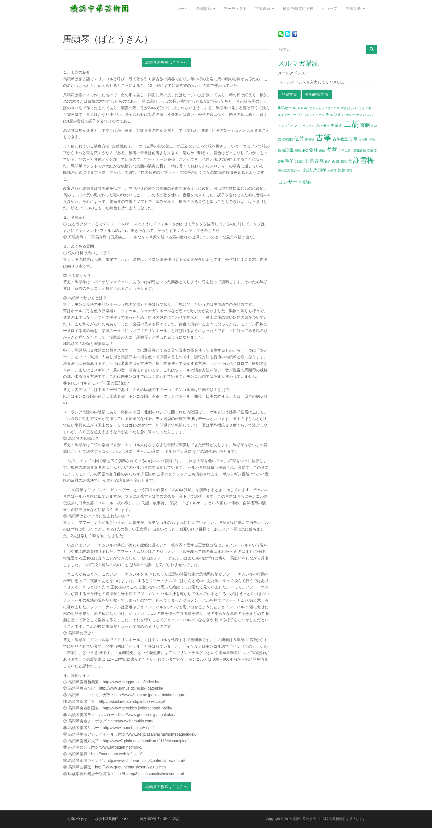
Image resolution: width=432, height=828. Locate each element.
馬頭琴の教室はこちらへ (166, 62)
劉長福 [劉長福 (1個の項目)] (309, 139)
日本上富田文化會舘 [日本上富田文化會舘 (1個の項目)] (352, 150)
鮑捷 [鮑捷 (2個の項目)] (341, 170)
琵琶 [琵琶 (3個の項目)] (319, 161)
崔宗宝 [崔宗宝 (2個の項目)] (288, 150)
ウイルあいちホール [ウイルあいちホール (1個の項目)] (311, 114)
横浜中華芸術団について (113, 819)
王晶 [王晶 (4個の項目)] (309, 161)
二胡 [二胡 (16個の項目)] (351, 124)
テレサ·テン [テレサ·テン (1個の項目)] (354, 114)
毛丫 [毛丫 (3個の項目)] (289, 161)
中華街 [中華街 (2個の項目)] (336, 125)
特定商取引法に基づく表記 (160, 819)
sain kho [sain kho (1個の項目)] (303, 108)
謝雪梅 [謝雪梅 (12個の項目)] (363, 160)
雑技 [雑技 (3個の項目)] (307, 169)
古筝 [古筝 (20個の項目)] (323, 137)
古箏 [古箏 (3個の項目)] (353, 138)
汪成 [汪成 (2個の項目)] (299, 161)
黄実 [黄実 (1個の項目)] (349, 170)
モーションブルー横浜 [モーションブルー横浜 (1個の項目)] (314, 125)
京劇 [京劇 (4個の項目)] (365, 125)
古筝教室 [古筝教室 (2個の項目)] (340, 139)
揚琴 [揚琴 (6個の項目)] (331, 149)
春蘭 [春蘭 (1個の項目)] (370, 150)
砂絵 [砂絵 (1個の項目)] (328, 161)
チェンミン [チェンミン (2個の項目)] (335, 114)
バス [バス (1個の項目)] (366, 114)
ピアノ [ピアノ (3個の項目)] (291, 125)
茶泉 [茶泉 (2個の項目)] (335, 161)
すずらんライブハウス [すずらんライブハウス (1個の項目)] (324, 108)
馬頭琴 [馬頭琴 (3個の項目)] (319, 169)
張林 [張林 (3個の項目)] (313, 149)
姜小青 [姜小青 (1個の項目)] (363, 139)
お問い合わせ (77, 819)
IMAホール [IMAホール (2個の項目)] (287, 108)
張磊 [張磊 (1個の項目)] (322, 150)
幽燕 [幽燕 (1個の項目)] (298, 150)
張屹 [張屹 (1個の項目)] (305, 150)
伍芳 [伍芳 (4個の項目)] (299, 138)
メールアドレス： (293, 73)
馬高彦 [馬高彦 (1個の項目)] (332, 170)
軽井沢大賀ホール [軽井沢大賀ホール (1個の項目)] (290, 170)
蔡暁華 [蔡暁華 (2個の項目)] (346, 161)
